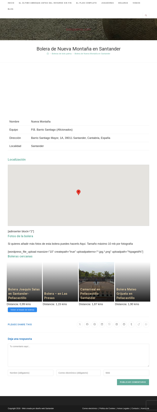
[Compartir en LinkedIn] (102, 324)
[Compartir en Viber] (109, 324)
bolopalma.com (78, 29)
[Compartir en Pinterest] (95, 324)
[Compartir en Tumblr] (131, 324)
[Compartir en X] (80, 324)
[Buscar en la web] (146, 15)
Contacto (135, 408)
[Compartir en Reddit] (124, 324)
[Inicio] (48, 53)
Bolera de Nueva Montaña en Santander (92, 53)
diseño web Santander (45, 408)
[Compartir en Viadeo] (139, 324)
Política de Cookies (107, 408)
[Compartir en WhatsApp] (146, 324)
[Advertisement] (78, 93)
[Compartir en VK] (117, 324)
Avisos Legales (123, 408)
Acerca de (145, 408)
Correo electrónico (89, 408)
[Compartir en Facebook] (87, 324)
